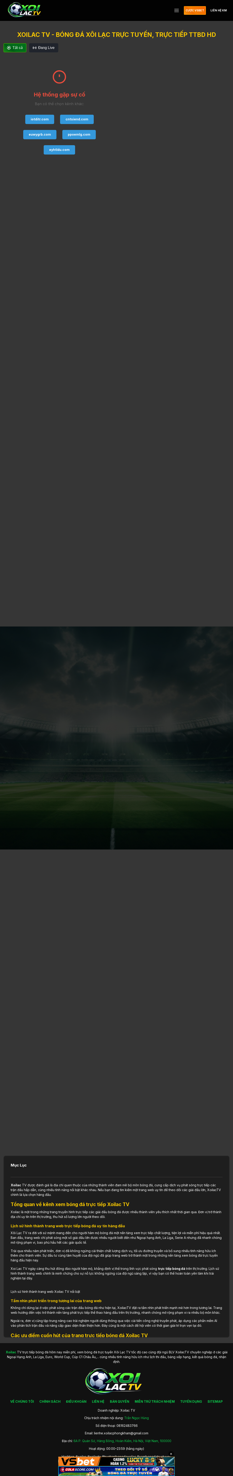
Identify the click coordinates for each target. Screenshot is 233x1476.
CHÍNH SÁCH (50, 1401)
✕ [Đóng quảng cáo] (171, 1454)
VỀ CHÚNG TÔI (22, 1401)
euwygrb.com (40, 134)
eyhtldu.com (59, 150)
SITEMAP (215, 1401)
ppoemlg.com (79, 134)
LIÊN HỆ (98, 1401)
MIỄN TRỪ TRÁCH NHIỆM (155, 1401)
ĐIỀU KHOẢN (76, 1401)
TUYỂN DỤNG (191, 1401)
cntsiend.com (77, 119)
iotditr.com (40, 119)
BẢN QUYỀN (119, 1401)
